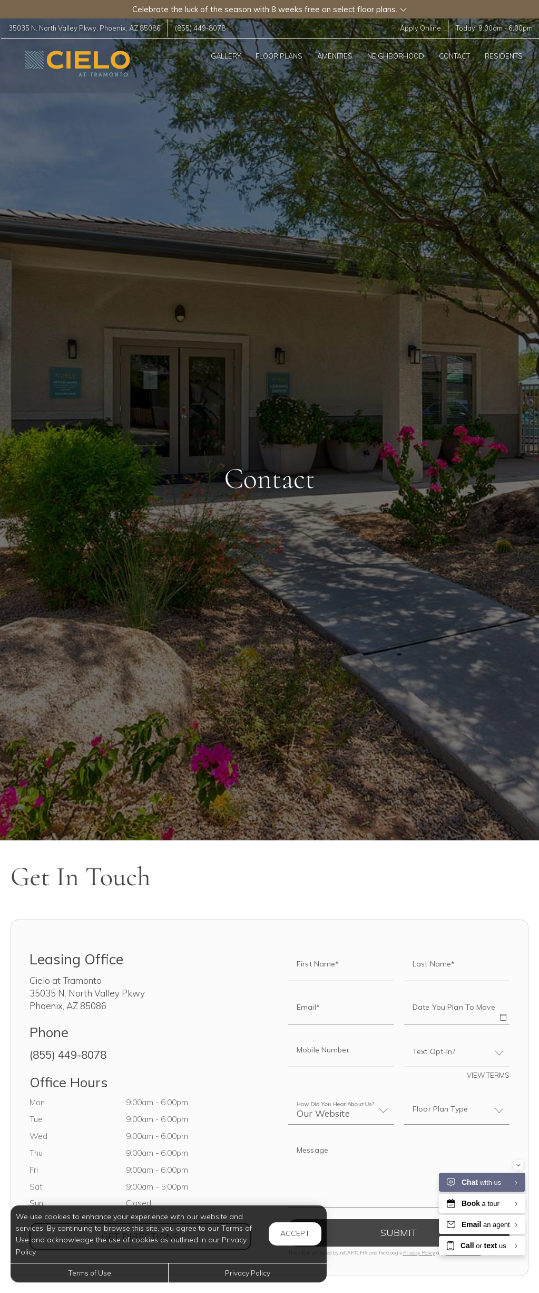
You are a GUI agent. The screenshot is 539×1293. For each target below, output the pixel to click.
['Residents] (504, 56)
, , (85, 28)
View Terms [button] (488, 1075)
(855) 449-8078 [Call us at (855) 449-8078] (203, 28)
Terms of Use (89, 1272)
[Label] (399, 1173)
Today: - (493, 28)
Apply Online (418, 28)
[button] (269, 9)
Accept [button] (295, 1233)
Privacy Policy (419, 1253)
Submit (398, 1233)
